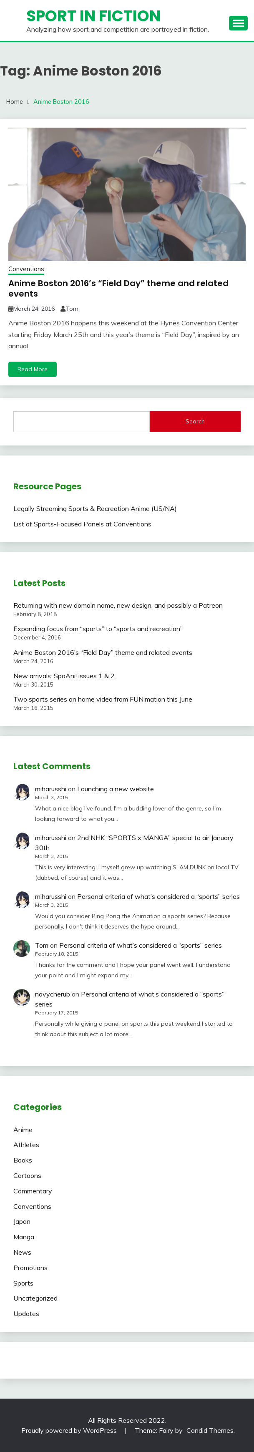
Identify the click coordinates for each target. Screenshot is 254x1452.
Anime (23, 1129)
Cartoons (27, 1175)
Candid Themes (210, 1430)
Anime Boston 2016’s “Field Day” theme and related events (118, 288)
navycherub (52, 994)
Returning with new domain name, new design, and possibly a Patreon (118, 605)
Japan (21, 1221)
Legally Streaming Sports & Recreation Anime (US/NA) (95, 508)
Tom (72, 308)
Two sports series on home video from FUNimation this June (102, 699)
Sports (23, 1283)
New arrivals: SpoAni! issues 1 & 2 (64, 676)
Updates (26, 1313)
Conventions (26, 269)
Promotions (30, 1267)
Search (195, 421)
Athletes (26, 1144)
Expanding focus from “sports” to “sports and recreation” (98, 628)
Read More (33, 369)
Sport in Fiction (93, 16)
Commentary (32, 1191)
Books (22, 1160)
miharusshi (50, 789)
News (22, 1252)
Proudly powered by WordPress (69, 1430)
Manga (23, 1237)
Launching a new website (115, 789)
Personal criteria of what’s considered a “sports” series (158, 896)
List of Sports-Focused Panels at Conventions (82, 524)
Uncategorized (35, 1298)
